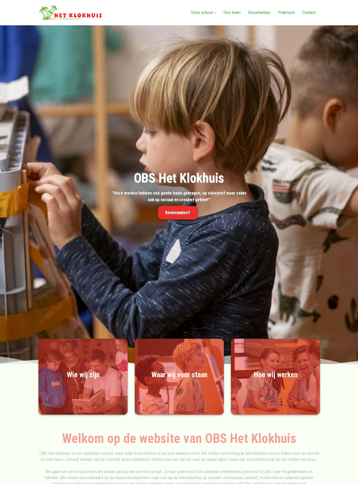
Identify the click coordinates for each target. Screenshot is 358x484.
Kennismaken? (177, 212)
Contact (309, 12)
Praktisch (286, 12)
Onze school (202, 12)
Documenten (259, 12)
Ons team (232, 12)
